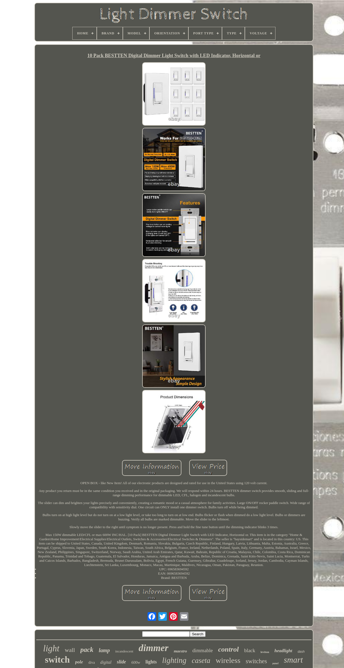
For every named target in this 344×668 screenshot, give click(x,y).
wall (70, 650)
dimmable (202, 650)
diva (91, 662)
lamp (104, 650)
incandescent (124, 651)
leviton (265, 652)
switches (256, 661)
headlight (283, 650)
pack (87, 649)
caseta (201, 660)
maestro (180, 651)
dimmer (154, 648)
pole (79, 662)
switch (57, 660)
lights (151, 662)
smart (293, 660)
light (51, 648)
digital (106, 662)
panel (276, 663)
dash (301, 652)
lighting (174, 660)
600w (135, 662)
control (228, 649)
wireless (228, 660)
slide (121, 662)
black (249, 650)
